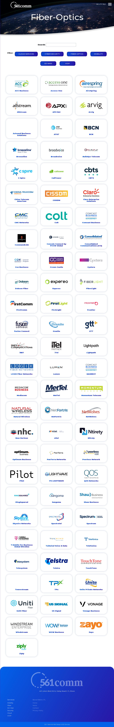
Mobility (98, 54)
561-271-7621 (101, 4)
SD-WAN (48, 63)
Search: (41, 45)
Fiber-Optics (77, 54)
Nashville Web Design (54, 724)
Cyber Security (52, 54)
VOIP (67, 63)
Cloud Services (26, 54)
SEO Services (66, 724)
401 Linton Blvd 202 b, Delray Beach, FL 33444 (57, 691)
